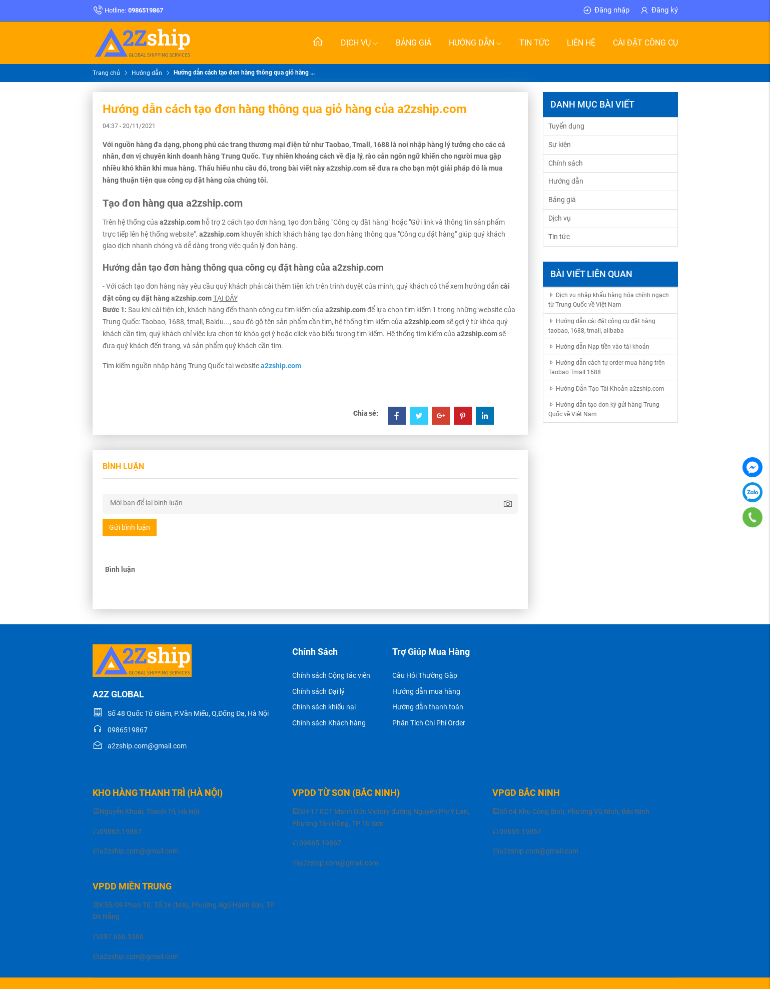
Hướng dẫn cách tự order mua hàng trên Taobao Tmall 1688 (606, 367)
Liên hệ (581, 43)
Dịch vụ (359, 43)
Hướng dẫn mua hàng (426, 691)
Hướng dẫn (475, 43)
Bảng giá (413, 43)
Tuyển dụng (566, 126)
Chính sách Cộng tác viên (331, 675)
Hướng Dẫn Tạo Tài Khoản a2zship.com (606, 388)
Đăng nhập (605, 11)
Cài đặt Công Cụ (645, 43)
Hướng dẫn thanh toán (427, 707)
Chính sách (565, 163)
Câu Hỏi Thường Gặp (424, 675)
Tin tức (534, 43)
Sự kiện (559, 145)
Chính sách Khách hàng (329, 723)
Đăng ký (658, 11)
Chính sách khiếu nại (324, 707)
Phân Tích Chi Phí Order (428, 723)
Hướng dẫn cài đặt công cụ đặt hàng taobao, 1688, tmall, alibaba (601, 326)
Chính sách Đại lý (318, 691)
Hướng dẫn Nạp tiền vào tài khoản (598, 346)
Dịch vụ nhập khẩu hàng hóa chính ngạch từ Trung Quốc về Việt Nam (608, 300)
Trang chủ (106, 73)
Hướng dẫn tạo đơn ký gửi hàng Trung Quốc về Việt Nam (603, 409)
